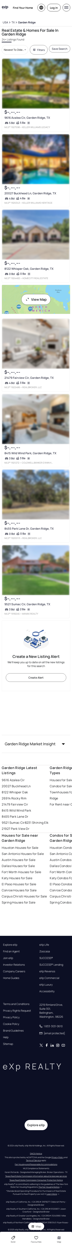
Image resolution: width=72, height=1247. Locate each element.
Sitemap (8, 1044)
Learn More (52, 1194)
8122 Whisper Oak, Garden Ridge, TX (29, 269)
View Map (36, 299)
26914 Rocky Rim (14, 798)
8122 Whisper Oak (15, 792)
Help (5, 1037)
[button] (36, 744)
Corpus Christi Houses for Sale (24, 896)
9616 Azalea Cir (13, 780)
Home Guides (11, 978)
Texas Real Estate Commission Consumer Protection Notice (36, 1180)
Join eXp (8, 958)
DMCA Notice (36, 1153)
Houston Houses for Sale (20, 848)
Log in (54, 7)
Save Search (59, 49)
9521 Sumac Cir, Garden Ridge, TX (27, 604)
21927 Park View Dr (15, 829)
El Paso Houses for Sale (19, 884)
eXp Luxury (46, 984)
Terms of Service (33, 1160)
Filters (39, 50)
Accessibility (47, 991)
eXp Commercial (49, 978)
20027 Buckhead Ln (16, 786)
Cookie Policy (11, 1024)
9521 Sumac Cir (13, 823)
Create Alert (36, 677)
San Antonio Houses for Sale (23, 854)
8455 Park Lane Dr (15, 816)
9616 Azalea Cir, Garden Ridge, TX (27, 118)
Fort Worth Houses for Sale (21, 872)
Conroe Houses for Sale (19, 890)
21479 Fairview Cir (15, 804)
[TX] (13, 22)
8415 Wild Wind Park (16, 810)
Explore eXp (10, 944)
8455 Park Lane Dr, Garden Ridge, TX (29, 529)
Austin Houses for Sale (18, 860)
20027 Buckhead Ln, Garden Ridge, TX (30, 193)
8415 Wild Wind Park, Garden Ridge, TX (30, 453)
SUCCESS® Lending (51, 964)
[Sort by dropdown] (15, 50)
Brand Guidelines (13, 1030)
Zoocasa (44, 951)
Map (36, 1226)
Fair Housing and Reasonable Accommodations (36, 1164)
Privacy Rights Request (17, 1010)
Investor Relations (14, 964)
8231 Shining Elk (37, 823)
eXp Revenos (47, 971)
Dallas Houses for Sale (18, 866)
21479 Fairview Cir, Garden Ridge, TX (29, 378)
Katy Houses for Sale (17, 878)
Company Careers (14, 971)
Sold (13, 1239)
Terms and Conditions (16, 1004)
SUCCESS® (46, 958)
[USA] (5, 22)
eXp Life (44, 944)
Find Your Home (23, 7)
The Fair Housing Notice (49, 1187)
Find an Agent (11, 951)
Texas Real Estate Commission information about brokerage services (36, 1176)
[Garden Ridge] (26, 22)
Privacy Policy (11, 1017)
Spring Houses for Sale (18, 902)
